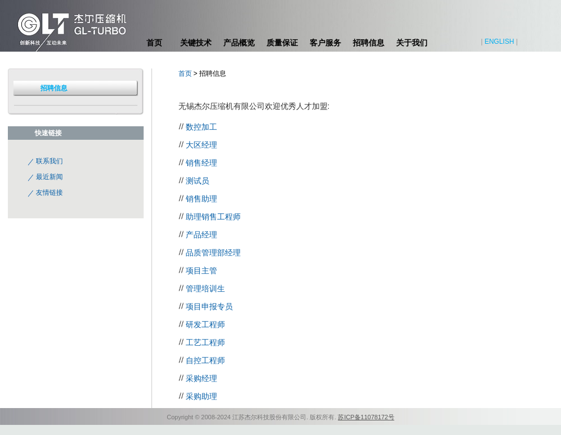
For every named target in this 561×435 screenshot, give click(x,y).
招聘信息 (368, 42)
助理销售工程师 (213, 216)
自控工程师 (205, 360)
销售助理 (201, 198)
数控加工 (201, 126)
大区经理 (201, 144)
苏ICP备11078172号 (366, 417)
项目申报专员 (209, 306)
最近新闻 (49, 177)
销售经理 (201, 162)
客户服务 (325, 42)
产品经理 (201, 234)
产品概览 (239, 42)
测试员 (197, 180)
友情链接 (49, 192)
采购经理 (201, 378)
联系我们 (49, 161)
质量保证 (282, 42)
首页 (154, 42)
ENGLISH (499, 41)
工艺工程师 (205, 342)
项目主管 (201, 270)
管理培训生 (205, 288)
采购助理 (201, 396)
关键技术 (195, 42)
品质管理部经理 (213, 252)
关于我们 (411, 42)
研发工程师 (205, 324)
